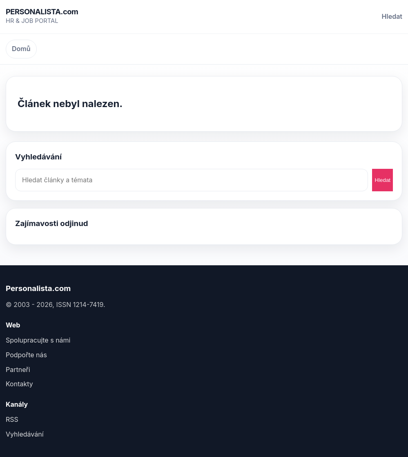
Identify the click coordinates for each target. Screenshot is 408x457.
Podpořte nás (26, 355)
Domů (21, 49)
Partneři (18, 369)
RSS (12, 419)
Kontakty (19, 384)
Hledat (392, 16)
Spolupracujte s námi (38, 340)
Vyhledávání (25, 434)
